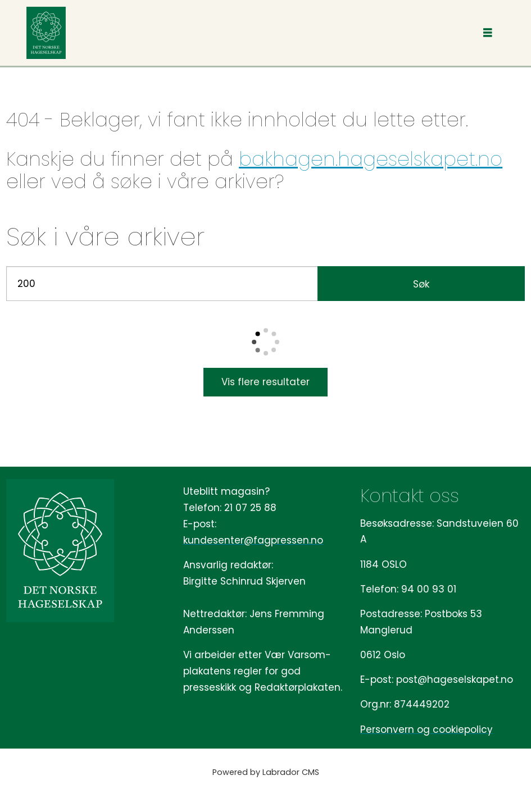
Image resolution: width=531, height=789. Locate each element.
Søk (421, 284)
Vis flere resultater (265, 382)
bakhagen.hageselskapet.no (370, 158)
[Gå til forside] (46, 33)
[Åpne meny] (488, 32)
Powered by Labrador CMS (265, 772)
